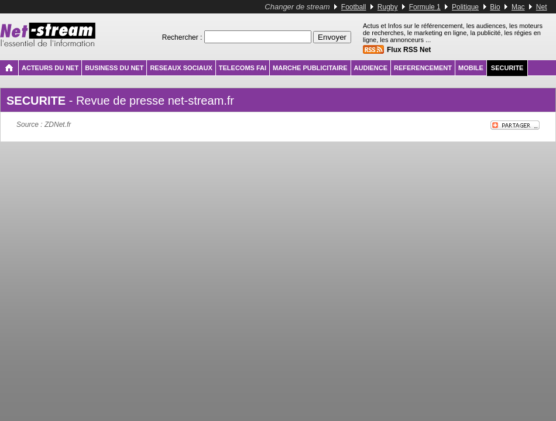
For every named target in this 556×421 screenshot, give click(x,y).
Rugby (387, 7)
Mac (518, 7)
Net (541, 7)
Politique (465, 7)
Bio (495, 7)
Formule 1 (425, 7)
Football (353, 7)
